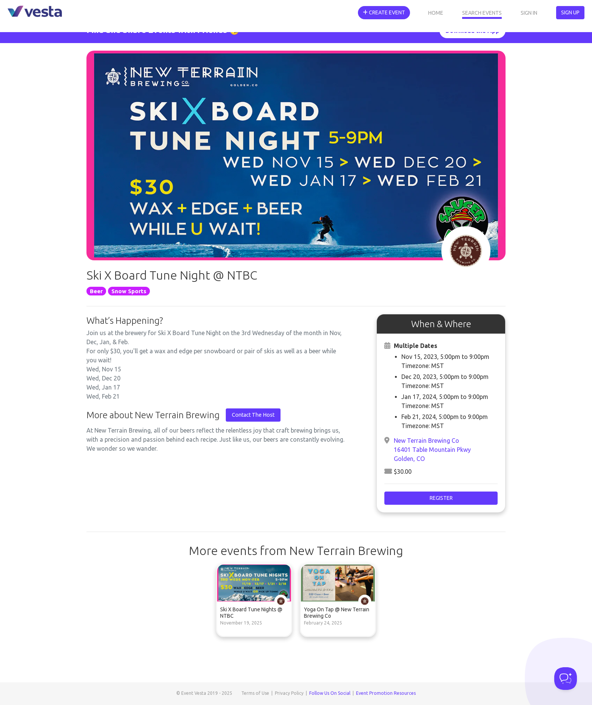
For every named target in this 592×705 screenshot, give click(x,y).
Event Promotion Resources (386, 693)
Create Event (384, 12)
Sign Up (570, 12)
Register (441, 498)
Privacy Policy (289, 693)
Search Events (482, 13)
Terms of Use (255, 693)
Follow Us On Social (329, 693)
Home (435, 13)
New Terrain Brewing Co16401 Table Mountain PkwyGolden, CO (432, 449)
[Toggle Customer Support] (565, 678)
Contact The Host (253, 415)
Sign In (529, 13)
